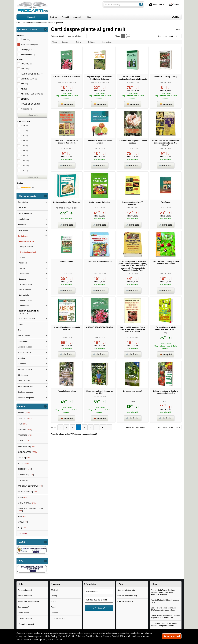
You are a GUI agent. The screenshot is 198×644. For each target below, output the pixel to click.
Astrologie (23, 263)
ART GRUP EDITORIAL (32, 94)
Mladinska (26, 109)
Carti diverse (23, 236)
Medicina (21, 358)
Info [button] (21, 584)
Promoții (54, 596)
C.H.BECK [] (25, 469)
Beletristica (22, 225)
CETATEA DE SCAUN (64, 82)
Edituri (53, 601)
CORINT (26, 69)
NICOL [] (23, 522)
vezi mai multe (32, 115)
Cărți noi (54, 590)
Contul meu (155, 4)
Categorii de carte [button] (27, 196)
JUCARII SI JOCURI (27, 319)
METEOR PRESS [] (28, 492)
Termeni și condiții (25, 590)
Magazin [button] (56, 584)
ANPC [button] (22, 542)
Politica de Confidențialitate (28, 601)
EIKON (25, 99)
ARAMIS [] (24, 413)
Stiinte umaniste (24, 381)
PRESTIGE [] (25, 418)
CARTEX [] (24, 458)
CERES (130, 148)
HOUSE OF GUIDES (30, 104)
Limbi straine (23, 341)
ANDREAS (97, 273)
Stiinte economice (25, 369)
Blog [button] (154, 584)
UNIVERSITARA (29, 79)
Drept (20, 330)
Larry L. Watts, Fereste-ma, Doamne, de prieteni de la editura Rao (165, 617)
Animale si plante (26, 241)
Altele (22, 257)
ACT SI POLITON (100, 397)
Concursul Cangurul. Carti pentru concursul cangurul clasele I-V (164, 624)
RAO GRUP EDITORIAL (32, 74)
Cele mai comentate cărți (127, 596)
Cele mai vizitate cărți (125, 601)
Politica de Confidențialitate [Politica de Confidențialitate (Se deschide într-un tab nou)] (88, 636)
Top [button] (121, 584)
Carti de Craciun (25, 300)
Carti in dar (22, 208)
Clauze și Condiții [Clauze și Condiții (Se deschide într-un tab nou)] (111, 636)
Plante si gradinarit (28, 252)
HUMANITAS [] (26, 475)
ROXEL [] (23, 463)
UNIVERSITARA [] (27, 503)
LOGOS (97, 148)
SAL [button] (21, 561)
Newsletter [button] (91, 584)
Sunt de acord (171, 636)
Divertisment (24, 274)
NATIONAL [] (25, 429)
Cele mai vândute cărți (126, 590)
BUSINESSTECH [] (27, 452)
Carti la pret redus (25, 213)
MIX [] (22, 516)
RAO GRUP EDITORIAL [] (30, 486)
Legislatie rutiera (25, 284)
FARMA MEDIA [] (26, 446)
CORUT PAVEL (24, 480)
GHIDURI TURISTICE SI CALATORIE (29, 312)
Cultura (22, 268)
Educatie (22, 279)
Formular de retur (58, 618)
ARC (165, 333)
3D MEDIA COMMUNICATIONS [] (30, 510)
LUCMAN (64, 148)
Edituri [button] (22, 406)
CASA (133, 401)
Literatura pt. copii (25, 347)
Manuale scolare (24, 352)
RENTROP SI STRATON (64, 208)
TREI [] (22, 424)
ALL (24, 84)
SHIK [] (23, 497)
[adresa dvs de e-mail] (99, 600)
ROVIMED (130, 82)
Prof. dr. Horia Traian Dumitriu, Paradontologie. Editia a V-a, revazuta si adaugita (163, 592)
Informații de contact (26, 624)
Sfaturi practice (25, 290)
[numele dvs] (99, 591)
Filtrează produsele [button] (28, 29)
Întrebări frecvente (25, 618)
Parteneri (54, 613)
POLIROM (26, 64)
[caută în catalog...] (120, 4)
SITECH (130, 273)
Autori (53, 607)
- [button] (45, 29)
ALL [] (22, 528)
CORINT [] (24, 441)
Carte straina (23, 202)
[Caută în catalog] (141, 4)
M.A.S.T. (163, 82)
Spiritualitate (24, 295)
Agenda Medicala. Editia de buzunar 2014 (165, 601)
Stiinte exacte (23, 375)
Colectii (21, 324)
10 (100, 427)
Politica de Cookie (25, 596)
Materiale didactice (25, 386)
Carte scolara (23, 230)
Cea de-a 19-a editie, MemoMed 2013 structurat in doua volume (163, 609)
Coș (173, 4)
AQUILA (64, 337)
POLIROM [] (24, 435)
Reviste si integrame (26, 398)
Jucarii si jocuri (23, 219)
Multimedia (22, 364)
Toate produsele (29, 45)
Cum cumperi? (23, 607)
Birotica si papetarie (25, 392)
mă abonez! (99, 608)
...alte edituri (22, 533)
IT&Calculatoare (24, 336)
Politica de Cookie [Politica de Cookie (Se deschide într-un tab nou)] (66, 636)
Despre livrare (23, 613)
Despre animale (26, 247)
